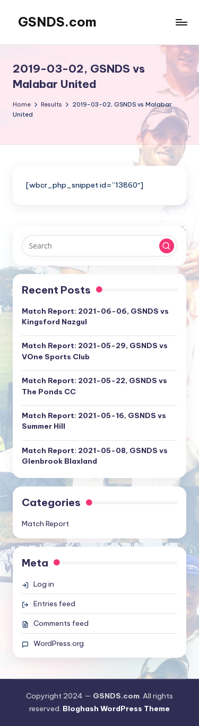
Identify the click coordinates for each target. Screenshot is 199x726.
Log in (43, 584)
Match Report (45, 523)
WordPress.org (58, 643)
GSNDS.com (57, 22)
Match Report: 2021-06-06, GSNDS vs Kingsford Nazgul (95, 316)
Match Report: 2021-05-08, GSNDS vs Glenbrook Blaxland (95, 456)
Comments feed (61, 623)
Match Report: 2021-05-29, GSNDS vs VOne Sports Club (95, 351)
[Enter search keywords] (99, 245)
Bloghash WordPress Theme (116, 708)
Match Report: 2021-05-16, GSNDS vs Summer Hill (94, 421)
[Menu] (181, 22)
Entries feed (54, 603)
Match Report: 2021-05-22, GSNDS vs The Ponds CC (94, 386)
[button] (166, 245)
